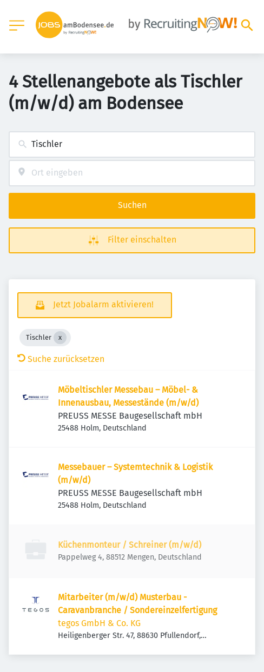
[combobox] (132, 144)
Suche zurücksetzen (60, 359)
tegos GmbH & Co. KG (99, 623)
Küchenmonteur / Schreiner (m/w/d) (129, 545)
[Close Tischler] (60, 337)
